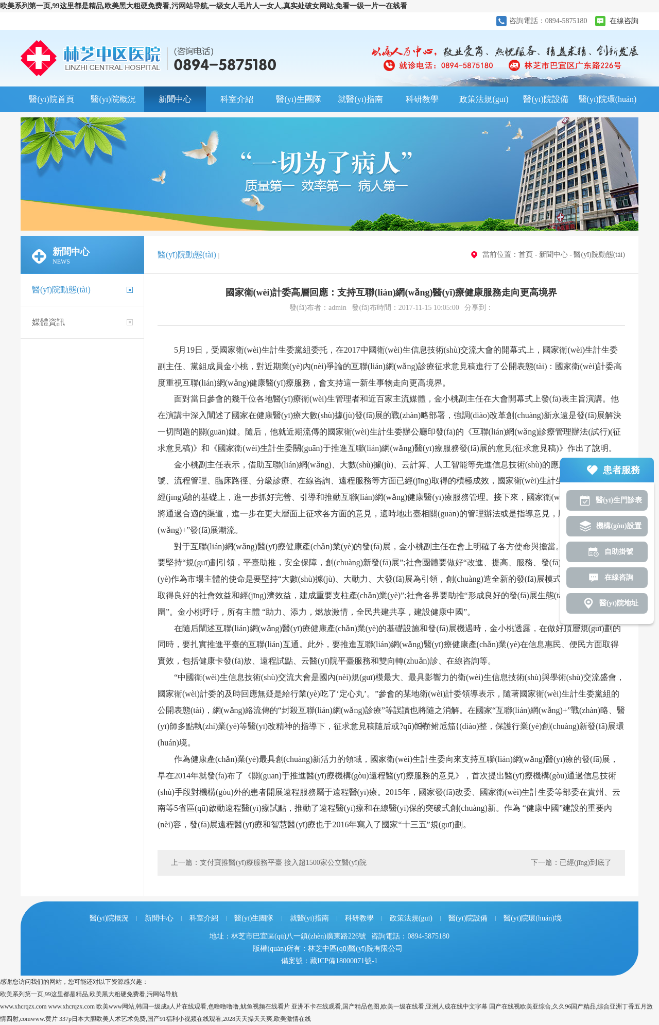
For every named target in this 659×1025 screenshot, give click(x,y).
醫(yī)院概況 (113, 99)
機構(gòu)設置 (618, 526)
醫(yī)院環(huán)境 (608, 103)
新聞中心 (175, 99)
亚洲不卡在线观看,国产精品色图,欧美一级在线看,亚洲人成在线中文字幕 (389, 1006)
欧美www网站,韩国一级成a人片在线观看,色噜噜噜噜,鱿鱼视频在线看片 (193, 1006)
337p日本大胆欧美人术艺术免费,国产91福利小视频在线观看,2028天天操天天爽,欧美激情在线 (185, 1018)
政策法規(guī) (483, 99)
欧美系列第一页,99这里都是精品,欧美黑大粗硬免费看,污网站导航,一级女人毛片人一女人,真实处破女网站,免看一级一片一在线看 (203, 6)
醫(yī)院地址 (618, 603)
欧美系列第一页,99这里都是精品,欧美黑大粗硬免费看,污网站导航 (89, 994)
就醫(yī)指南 (360, 99)
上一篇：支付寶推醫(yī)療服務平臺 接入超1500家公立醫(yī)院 (269, 862)
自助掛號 (618, 551)
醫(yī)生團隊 (298, 99)
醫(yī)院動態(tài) (61, 289)
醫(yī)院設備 (545, 99)
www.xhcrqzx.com (23, 1006)
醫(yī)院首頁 (51, 99)
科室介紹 (236, 99)
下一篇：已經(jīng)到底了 (571, 862)
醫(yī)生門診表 (619, 500)
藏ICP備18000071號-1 (343, 961)
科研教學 (422, 99)
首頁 (525, 254)
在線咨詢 (624, 21)
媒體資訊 (48, 322)
